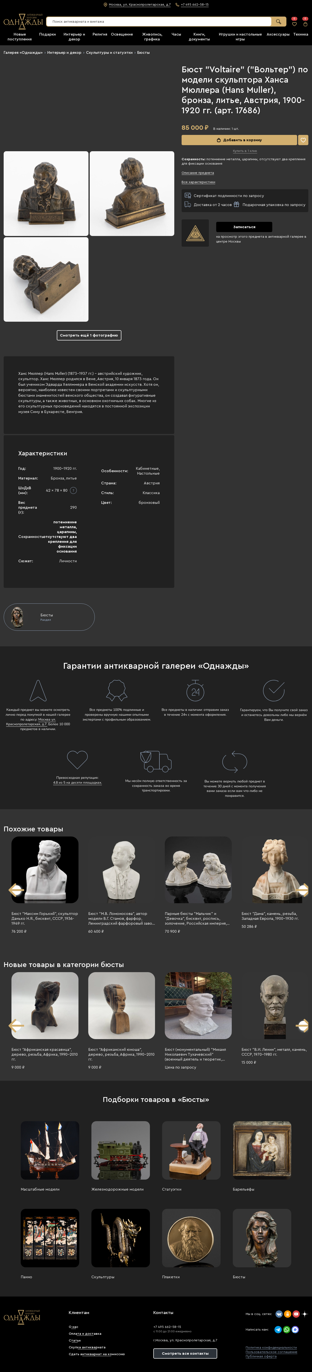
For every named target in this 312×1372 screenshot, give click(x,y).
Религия (100, 34)
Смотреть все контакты (185, 1353)
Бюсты (143, 53)
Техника (300, 34)
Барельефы (243, 1189)
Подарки (47, 34)
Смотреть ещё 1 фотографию (89, 335)
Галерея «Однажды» (23, 53)
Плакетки (171, 1277)
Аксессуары (278, 34)
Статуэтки (171, 1189)
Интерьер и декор (64, 53)
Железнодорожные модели (117, 1189)
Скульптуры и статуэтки (109, 53)
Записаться (244, 227)
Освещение (122, 34)
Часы (176, 34)
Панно (26, 1277)
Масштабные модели (40, 1189)
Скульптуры (102, 1277)
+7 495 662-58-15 (167, 1327)
